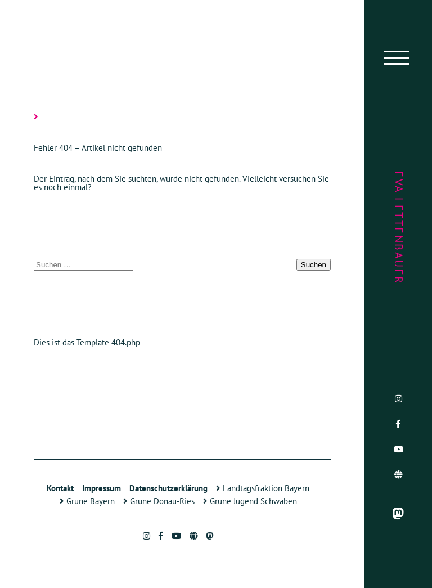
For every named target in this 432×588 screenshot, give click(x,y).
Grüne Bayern (87, 501)
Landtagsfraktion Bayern (262, 488)
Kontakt (60, 488)
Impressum (101, 488)
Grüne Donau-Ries (159, 501)
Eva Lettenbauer (399, 228)
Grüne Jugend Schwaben (250, 501)
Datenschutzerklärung (168, 488)
